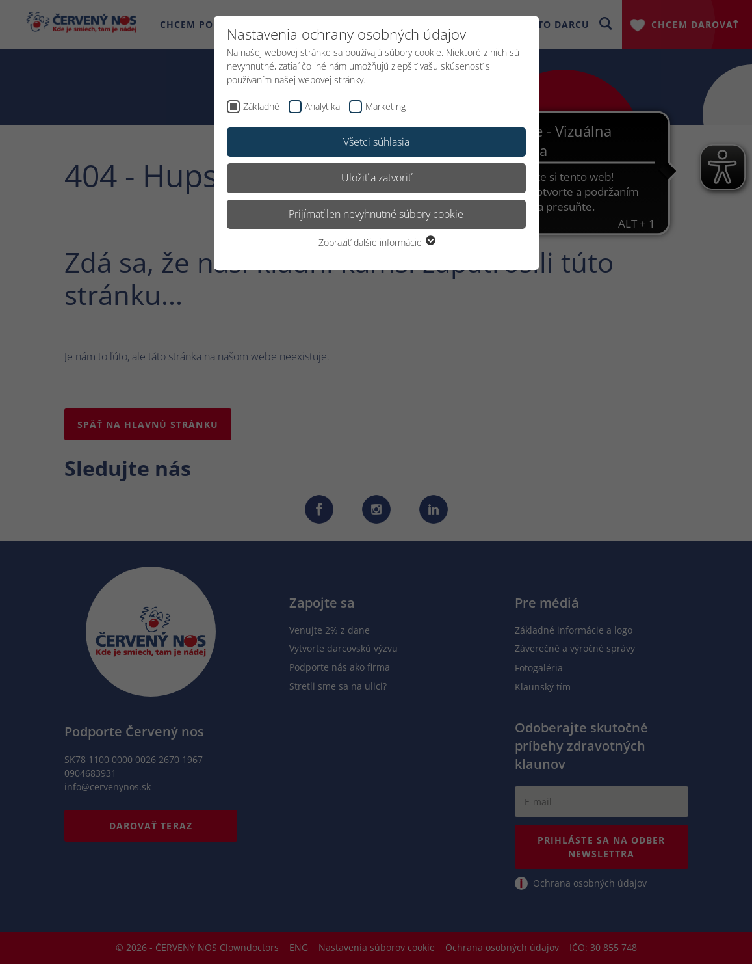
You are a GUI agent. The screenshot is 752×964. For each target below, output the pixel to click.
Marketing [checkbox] (385, 106)
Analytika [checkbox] (322, 106)
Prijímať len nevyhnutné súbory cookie (376, 214)
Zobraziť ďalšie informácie (376, 242)
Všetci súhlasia (376, 142)
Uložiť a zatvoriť (376, 177)
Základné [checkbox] (261, 106)
